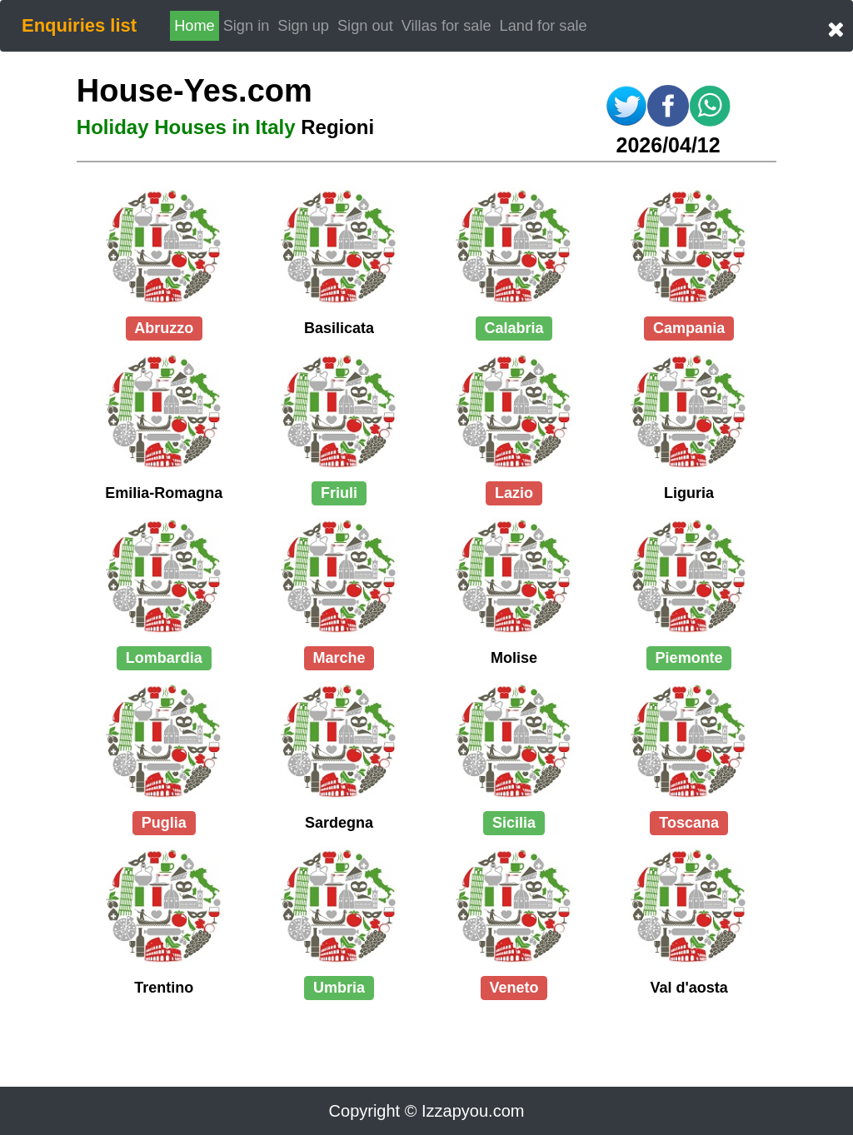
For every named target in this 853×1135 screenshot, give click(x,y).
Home (194, 25)
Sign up (303, 25)
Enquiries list (79, 25)
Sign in (248, 24)
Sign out (365, 25)
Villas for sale (446, 25)
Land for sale (543, 25)
